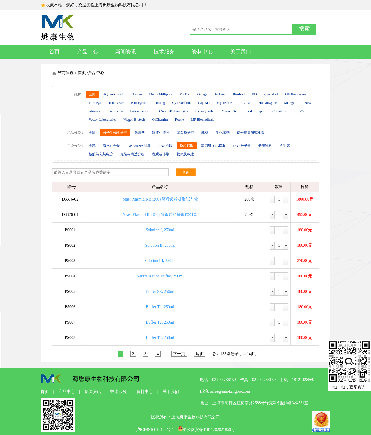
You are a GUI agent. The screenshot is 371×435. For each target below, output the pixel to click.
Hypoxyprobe (204, 111)
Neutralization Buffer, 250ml (160, 276)
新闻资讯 (125, 52)
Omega (202, 94)
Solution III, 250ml (160, 261)
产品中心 (87, 52)
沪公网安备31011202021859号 (206, 429)
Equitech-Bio (226, 103)
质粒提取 (187, 146)
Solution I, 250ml (160, 230)
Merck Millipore (160, 94)
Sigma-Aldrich (113, 94)
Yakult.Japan (256, 111)
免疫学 (139, 133)
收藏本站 (54, 5)
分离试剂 (265, 146)
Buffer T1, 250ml (160, 307)
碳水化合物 (111, 146)
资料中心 (202, 52)
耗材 (204, 133)
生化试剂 (223, 133)
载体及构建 (185, 154)
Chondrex (279, 111)
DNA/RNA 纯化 (139, 146)
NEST (309, 103)
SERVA (298, 111)
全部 (92, 94)
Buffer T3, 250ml (160, 337)
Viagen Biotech (134, 120)
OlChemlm (160, 120)
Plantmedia (115, 111)
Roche (179, 120)
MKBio (184, 94)
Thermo (136, 94)
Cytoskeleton (181, 103)
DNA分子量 (242, 146)
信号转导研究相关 (251, 133)
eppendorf (271, 94)
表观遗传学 (160, 154)
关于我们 (240, 52)
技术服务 (164, 52)
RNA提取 (165, 146)
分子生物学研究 (115, 133)
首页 (54, 52)
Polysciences (139, 111)
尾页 (200, 354)
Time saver (116, 103)
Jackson (219, 94)
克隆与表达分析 (132, 154)
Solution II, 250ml (160, 245)
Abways (94, 111)
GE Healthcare (295, 94)
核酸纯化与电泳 (101, 154)
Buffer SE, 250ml (160, 291)
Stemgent (290, 103)
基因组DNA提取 (213, 146)
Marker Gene (230, 111)
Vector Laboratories (102, 120)
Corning (159, 103)
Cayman (204, 103)
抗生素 (284, 146)
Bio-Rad (239, 94)
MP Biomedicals (202, 120)
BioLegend (138, 103)
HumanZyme (268, 103)
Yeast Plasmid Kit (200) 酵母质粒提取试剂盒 (160, 199)
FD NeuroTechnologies (171, 111)
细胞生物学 (161, 133)
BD (254, 94)
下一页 (179, 354)
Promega (95, 103)
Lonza (247, 103)
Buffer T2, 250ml (160, 322)
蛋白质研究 (185, 133)
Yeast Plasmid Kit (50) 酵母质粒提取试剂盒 (160, 214)
